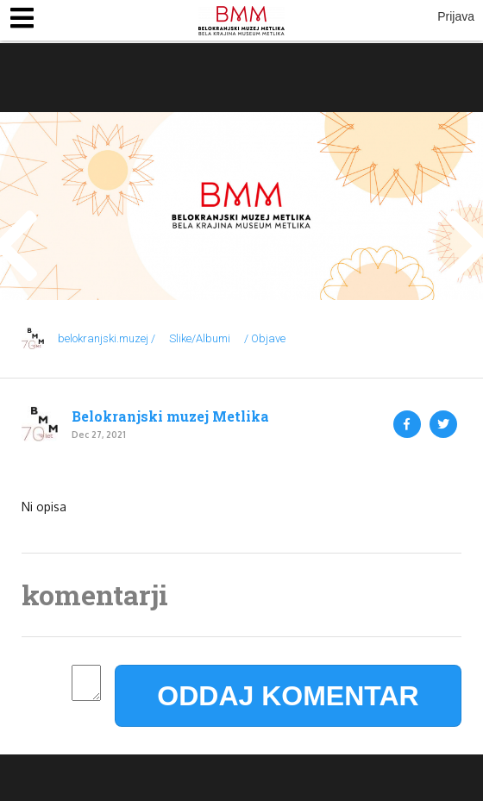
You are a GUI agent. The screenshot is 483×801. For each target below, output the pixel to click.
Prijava (455, 16)
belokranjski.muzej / (106, 338)
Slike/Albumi (199, 338)
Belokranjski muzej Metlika (170, 416)
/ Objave (264, 338)
